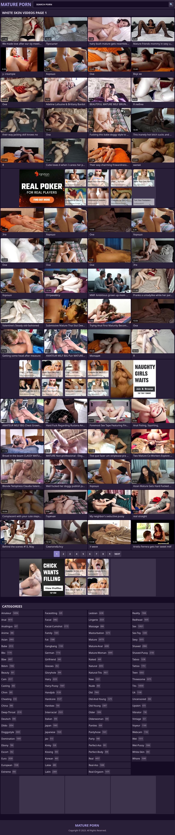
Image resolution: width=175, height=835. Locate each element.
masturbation (100, 633)
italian (51, 719)
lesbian (96, 613)
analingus (9, 626)
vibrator (139, 712)
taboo (139, 659)
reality (139, 613)
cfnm (7, 692)
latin (51, 772)
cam (7, 679)
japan (51, 725)
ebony (7, 745)
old (94, 692)
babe (7, 646)
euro (7, 758)
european (10, 765)
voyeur (139, 725)
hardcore (53, 699)
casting (8, 686)
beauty (8, 672)
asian (7, 639)
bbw (7, 659)
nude (95, 686)
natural (96, 666)
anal (7, 620)
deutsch (8, 719)
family (52, 633)
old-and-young (101, 699)
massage (96, 626)
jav (49, 738)
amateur (10, 613)
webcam (140, 732)
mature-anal (99, 646)
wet (138, 738)
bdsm (8, 666)
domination (11, 738)
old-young (98, 705)
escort (7, 752)
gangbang (54, 646)
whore (139, 758)
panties (96, 725)
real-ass (97, 765)
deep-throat (11, 712)
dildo (7, 725)
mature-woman (101, 653)
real (94, 758)
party (94, 738)
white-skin (141, 752)
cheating (9, 699)
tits (138, 686)
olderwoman (99, 719)
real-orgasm (99, 772)
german (53, 653)
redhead (140, 620)
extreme (8, 772)
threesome (142, 679)
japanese (53, 732)
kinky (51, 745)
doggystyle (11, 732)
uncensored (142, 699)
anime (7, 633)
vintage (139, 719)
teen (138, 672)
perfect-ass (98, 745)
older (95, 712)
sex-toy (139, 633)
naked (95, 659)
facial (51, 620)
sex (138, 626)
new (95, 679)
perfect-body (99, 752)
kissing (52, 752)
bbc (6, 653)
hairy (51, 679)
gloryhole (53, 672)
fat (50, 639)
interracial (54, 712)
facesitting (54, 613)
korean (52, 758)
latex (51, 765)
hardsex (52, 705)
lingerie (97, 620)
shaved (139, 646)
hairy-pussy (55, 686)
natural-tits (99, 672)
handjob (53, 692)
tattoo (139, 666)
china (7, 705)
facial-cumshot (57, 626)
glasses (52, 666)
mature (97, 639)
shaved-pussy (143, 653)
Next (117, 553)
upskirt (139, 705)
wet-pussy (141, 745)
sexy (138, 639)
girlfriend (53, 659)
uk (137, 692)
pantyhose (98, 732)
